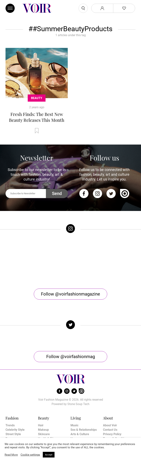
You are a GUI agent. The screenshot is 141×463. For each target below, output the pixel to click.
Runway (11, 420)
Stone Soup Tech (78, 386)
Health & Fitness (49, 420)
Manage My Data (114, 429)
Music (74, 407)
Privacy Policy (112, 416)
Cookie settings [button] (30, 454)
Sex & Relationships (83, 412)
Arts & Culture (79, 416)
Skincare (44, 416)
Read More (11, 454)
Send (57, 193)
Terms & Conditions (116, 420)
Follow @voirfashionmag (70, 338)
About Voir (110, 407)
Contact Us (110, 412)
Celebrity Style (15, 412)
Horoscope (77, 420)
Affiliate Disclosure (115, 425)
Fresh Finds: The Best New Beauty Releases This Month (36, 117)
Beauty (36, 98)
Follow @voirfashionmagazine (70, 276)
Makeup (43, 412)
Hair (41, 407)
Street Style (13, 416)
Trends (10, 407)
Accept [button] (48, 454)
